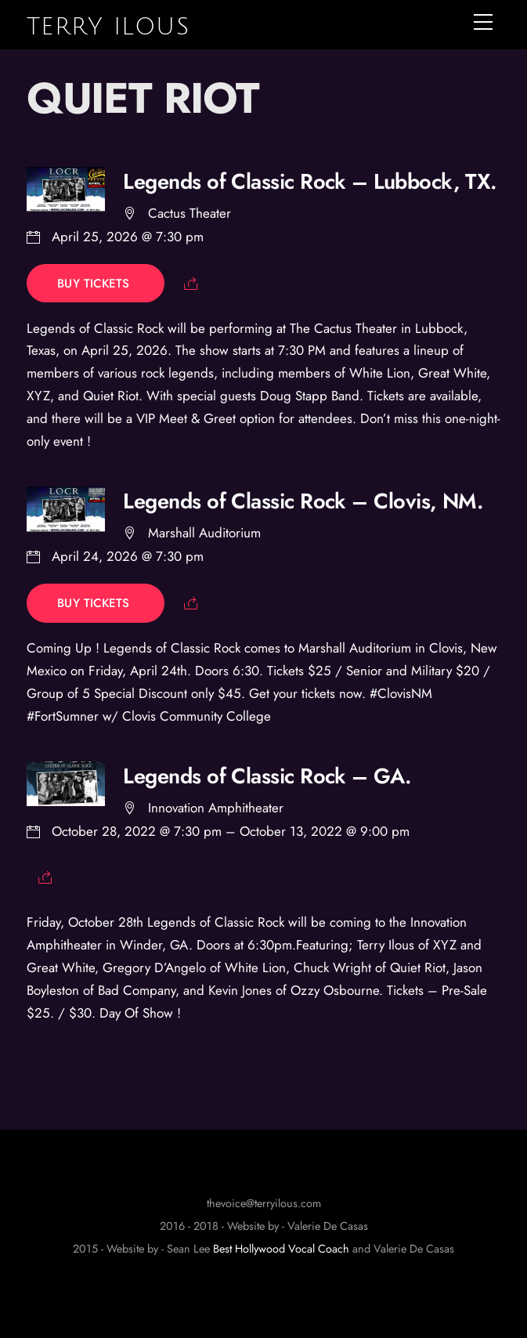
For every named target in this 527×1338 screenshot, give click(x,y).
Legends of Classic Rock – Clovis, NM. (303, 501)
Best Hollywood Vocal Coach (281, 1249)
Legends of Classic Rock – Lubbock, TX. (309, 181)
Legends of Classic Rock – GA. (267, 776)
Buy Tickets (95, 283)
